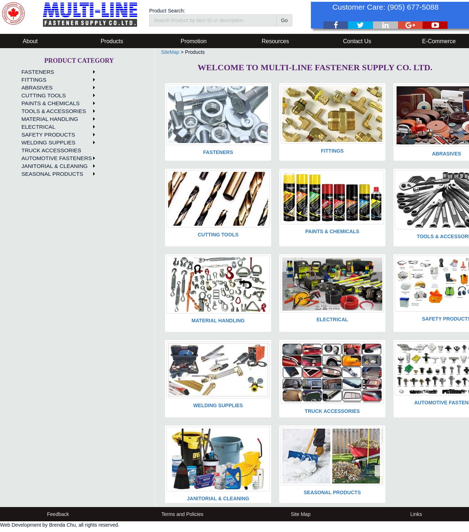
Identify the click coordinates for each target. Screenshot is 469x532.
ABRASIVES (36, 88)
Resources (275, 41)
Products (112, 41)
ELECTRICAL (38, 127)
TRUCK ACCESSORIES (51, 150)
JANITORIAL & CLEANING (54, 166)
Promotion (194, 41)
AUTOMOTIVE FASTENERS (56, 158)
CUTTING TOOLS (43, 95)
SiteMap (170, 52)
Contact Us (357, 41)
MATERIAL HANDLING (49, 119)
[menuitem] (57, 72)
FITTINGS (33, 80)
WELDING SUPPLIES (48, 142)
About (30, 41)
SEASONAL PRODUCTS (52, 174)
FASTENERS (37, 72)
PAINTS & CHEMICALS (50, 103)
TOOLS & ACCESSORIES (53, 111)
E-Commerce (438, 41)
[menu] (57, 123)
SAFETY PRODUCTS (48, 135)
